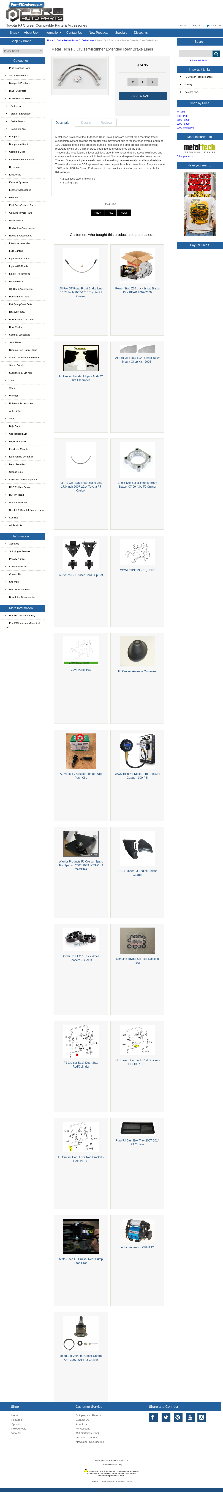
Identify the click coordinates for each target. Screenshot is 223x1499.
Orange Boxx (14, 472)
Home (183, 25)
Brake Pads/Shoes (18, 113)
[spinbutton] (142, 82)
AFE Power (13, 411)
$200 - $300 (183, 123)
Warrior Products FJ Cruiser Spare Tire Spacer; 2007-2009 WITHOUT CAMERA (81, 865)
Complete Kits (15, 129)
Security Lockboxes (17, 334)
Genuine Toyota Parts (18, 212)
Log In (196, 25)
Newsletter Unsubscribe (20, 597)
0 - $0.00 (214, 25)
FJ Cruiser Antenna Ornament (137, 671)
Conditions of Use (16, 566)
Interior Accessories (17, 243)
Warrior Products (16, 502)
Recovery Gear (15, 312)
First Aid (11, 197)
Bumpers (12, 136)
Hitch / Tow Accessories (20, 228)
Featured (16, 1419)
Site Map (12, 581)
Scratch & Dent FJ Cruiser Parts (24, 510)
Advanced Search (199, 60)
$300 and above (185, 127)
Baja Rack (12, 426)
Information (51, 32)
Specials (121, 32)
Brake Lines (88, 40)
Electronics (13, 174)
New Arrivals (18, 1428)
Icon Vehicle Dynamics (19, 456)
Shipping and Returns (88, 1415)
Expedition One (15, 441)
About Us (30, 32)
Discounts (141, 32)
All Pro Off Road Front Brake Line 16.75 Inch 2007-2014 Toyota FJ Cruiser (81, 292)
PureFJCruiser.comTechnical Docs (22, 625)
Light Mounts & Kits (17, 258)
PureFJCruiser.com (119, 1460)
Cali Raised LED (16, 433)
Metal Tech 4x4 (15, 464)
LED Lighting (14, 251)
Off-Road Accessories (18, 289)
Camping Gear (15, 151)
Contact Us (74, 32)
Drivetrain (12, 167)
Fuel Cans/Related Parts (20, 205)
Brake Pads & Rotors (67, 40)
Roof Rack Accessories (19, 319)
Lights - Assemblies (17, 273)
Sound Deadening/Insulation (22, 357)
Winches (11, 395)
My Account (82, 1428)
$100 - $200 (183, 120)
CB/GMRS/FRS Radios (19, 159)
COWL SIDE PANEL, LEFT (137, 570)
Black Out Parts (15, 91)
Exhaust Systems (16, 182)
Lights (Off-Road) (16, 266)
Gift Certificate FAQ (17, 589)
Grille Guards (14, 220)
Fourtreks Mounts (16, 449)
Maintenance (14, 281)
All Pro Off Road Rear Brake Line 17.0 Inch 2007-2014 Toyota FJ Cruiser (81, 486)
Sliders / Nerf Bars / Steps (21, 350)
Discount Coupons (86, 1437)
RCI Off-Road (14, 494)
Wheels (11, 388)
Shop (13, 32)
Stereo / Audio (14, 365)
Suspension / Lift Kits (18, 373)
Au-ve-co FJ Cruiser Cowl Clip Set (81, 575)
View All (16, 1432)
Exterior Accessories (18, 190)
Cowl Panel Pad (81, 669)
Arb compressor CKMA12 (137, 1247)
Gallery (186, 84)
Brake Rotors (15, 121)
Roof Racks (13, 327)
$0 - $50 (181, 112)
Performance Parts (17, 296)
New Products (98, 32)
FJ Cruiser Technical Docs (196, 77)
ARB (9, 418)
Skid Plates (13, 342)
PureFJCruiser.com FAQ (20, 615)
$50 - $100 (182, 116)
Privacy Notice (15, 559)
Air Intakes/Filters (16, 75)
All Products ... (15, 525)
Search (200, 41)
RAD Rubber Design (18, 487)
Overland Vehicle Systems (21, 479)
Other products (185, 156)
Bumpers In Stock (16, 144)
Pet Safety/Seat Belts (18, 304)
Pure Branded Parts (17, 68)
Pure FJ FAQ (189, 92)
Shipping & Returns (17, 551)
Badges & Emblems (17, 83)
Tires (10, 380)
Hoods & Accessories (18, 235)
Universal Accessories (19, 403)
